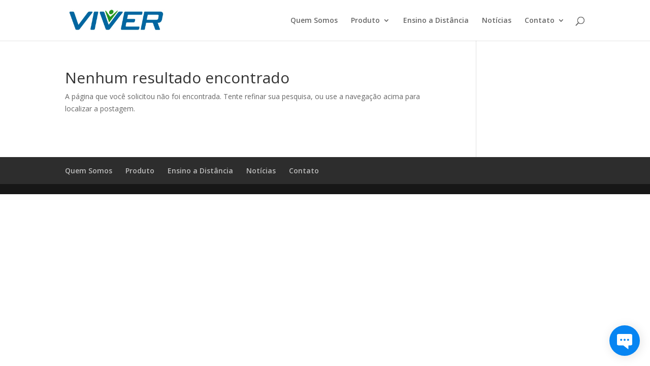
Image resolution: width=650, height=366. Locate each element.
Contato (540, 21)
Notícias (496, 21)
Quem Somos (314, 21)
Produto (365, 21)
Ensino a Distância (436, 21)
